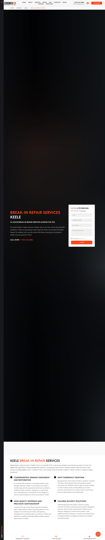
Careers (41, 4)
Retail (65, 2)
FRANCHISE (49, 4)
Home (24, 2)
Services (37, 2)
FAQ (50, 2)
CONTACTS (57, 2)
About (30, 2)
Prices (45, 2)
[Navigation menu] (2, 2)
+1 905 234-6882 (79, 2)
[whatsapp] (88, 3)
